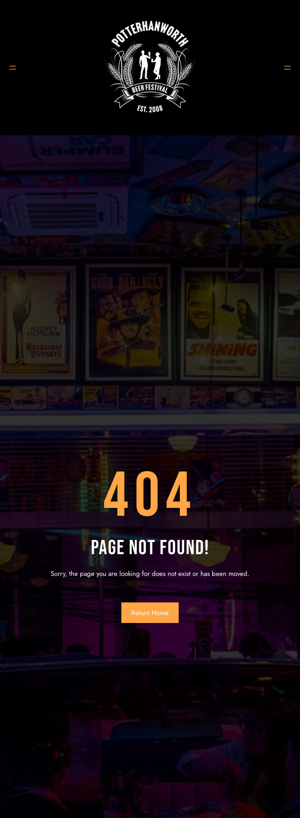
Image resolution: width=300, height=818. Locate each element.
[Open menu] (12, 67)
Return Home (150, 612)
